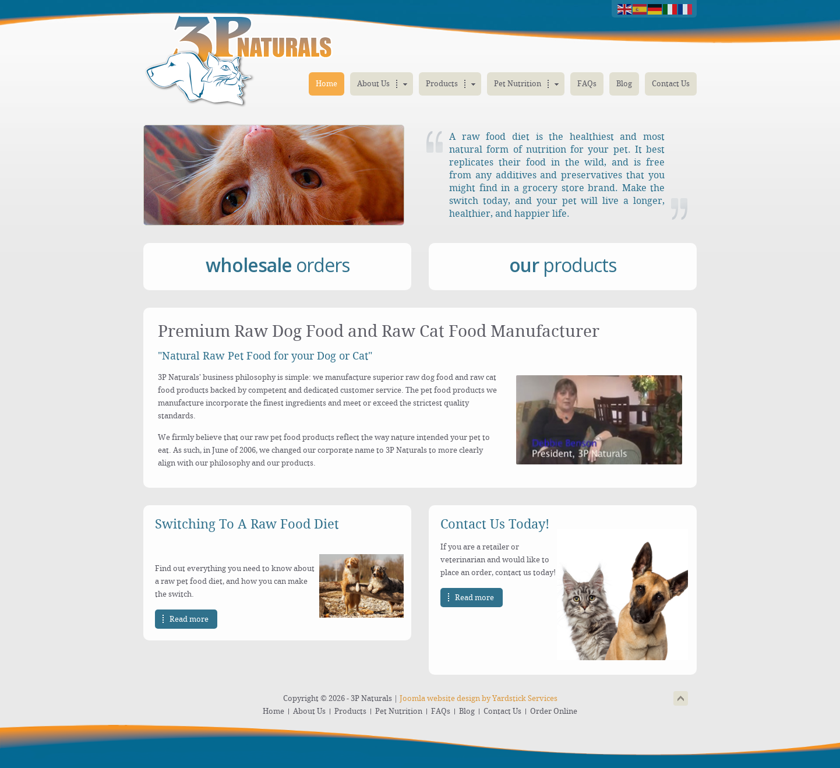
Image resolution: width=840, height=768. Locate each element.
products (562, 264)
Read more (189, 619)
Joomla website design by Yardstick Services (478, 698)
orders (278, 264)
